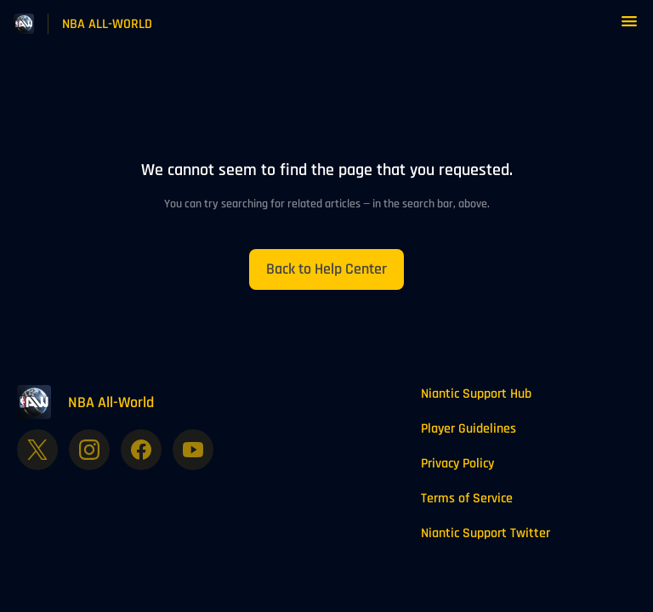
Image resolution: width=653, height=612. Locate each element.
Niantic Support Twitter (485, 533)
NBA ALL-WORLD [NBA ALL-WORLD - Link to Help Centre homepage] (107, 24)
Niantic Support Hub (476, 394)
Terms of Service (467, 498)
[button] (629, 28)
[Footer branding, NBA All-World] (94, 402)
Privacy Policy (457, 464)
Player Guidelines (468, 429)
